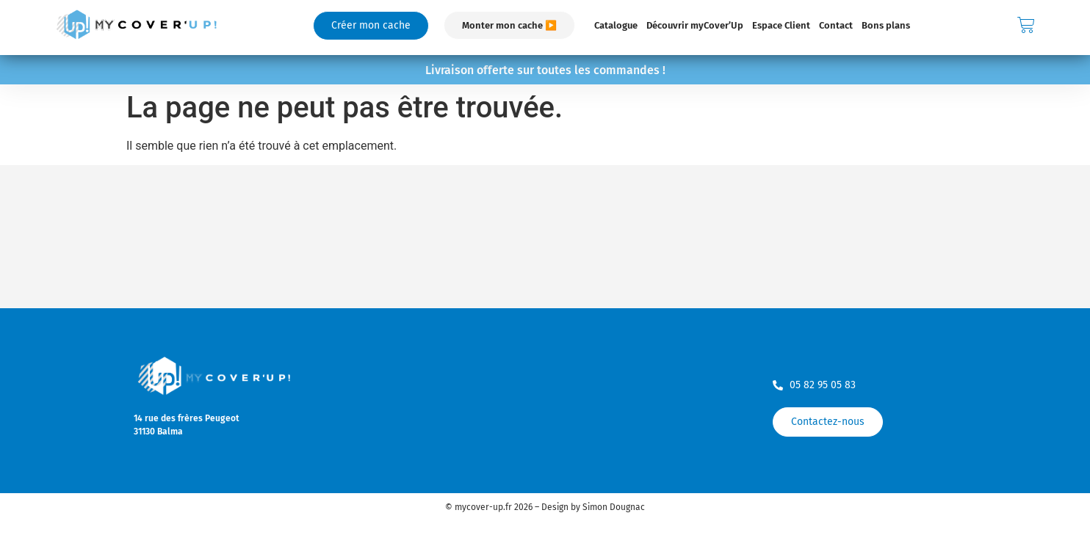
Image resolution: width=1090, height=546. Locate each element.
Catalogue (616, 25)
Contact (836, 25)
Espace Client (781, 25)
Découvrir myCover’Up (694, 25)
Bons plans (886, 25)
